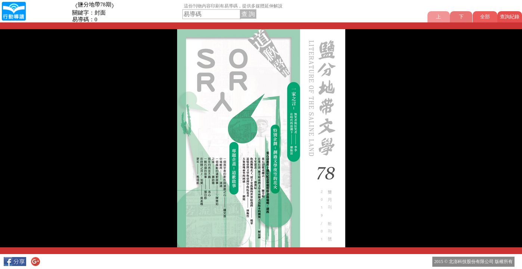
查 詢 (248, 14)
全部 (485, 16)
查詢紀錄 (509, 16)
